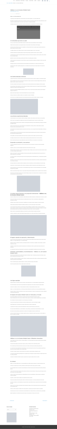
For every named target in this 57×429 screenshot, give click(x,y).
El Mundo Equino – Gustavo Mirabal (20, 0)
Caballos (35, 0)
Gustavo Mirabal (31, 0)
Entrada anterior (11, 400)
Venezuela (26, 0)
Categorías (38, 0)
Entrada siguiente (45, 400)
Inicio (14, 0)
